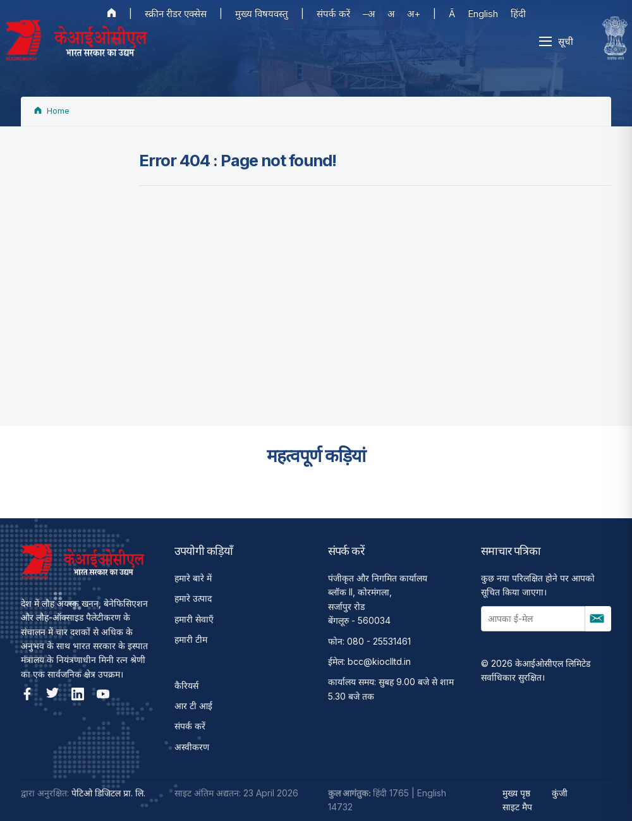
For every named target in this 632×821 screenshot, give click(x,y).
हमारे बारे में (193, 578)
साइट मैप (517, 806)
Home (52, 111)
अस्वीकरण (191, 746)
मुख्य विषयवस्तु (261, 14)
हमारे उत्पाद (193, 598)
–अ (369, 14)
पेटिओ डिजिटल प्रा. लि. (108, 793)
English (483, 14)
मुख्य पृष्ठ (516, 793)
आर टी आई (193, 705)
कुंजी (560, 793)
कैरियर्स (186, 685)
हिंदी (518, 14)
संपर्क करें (333, 14)
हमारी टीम (190, 639)
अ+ (413, 14)
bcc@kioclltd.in (379, 661)
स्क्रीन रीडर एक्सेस (176, 14)
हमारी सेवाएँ (194, 619)
